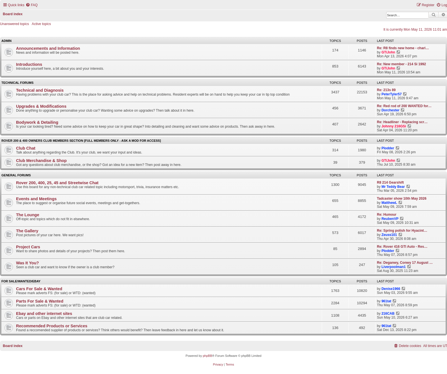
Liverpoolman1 (393, 267)
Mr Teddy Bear (393, 187)
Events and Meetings (36, 199)
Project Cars (28, 247)
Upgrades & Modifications (41, 106)
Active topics (41, 24)
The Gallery (27, 231)
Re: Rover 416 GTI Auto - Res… (402, 247)
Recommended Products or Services (51, 326)
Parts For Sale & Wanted (39, 301)
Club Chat (25, 148)
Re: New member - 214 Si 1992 (401, 64)
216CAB (387, 314)
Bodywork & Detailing (37, 122)
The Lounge (27, 215)
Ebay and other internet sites (44, 313)
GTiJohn (388, 52)
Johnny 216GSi (393, 126)
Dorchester (390, 110)
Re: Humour (386, 215)
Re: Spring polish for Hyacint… (402, 231)
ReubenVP (389, 219)
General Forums (16, 175)
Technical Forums (17, 82)
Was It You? (27, 263)
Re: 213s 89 (386, 90)
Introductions (29, 64)
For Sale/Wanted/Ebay (21, 281)
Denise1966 (390, 289)
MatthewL (389, 203)
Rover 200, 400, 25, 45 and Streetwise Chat (57, 183)
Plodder (387, 148)
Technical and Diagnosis (40, 90)
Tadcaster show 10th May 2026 (401, 198)
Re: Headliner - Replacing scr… (402, 122)
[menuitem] (31, 5)
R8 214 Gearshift (390, 182)
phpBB (207, 355)
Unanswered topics (14, 24)
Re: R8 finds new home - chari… (403, 48)
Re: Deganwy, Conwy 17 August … (405, 263)
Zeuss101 (389, 235)
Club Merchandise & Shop (41, 160)
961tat (386, 301)
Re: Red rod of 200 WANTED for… (404, 106)
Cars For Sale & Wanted (39, 289)
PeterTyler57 (391, 94)
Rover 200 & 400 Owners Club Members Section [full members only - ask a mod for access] (81, 140)
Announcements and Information (48, 48)
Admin (6, 40)
